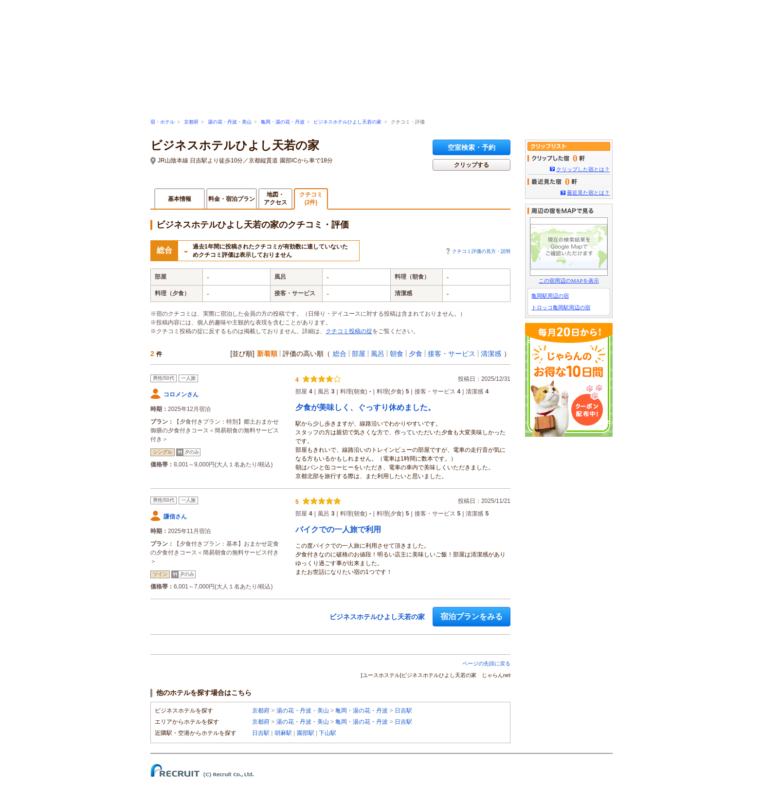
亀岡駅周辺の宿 (550, 296)
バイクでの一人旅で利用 (338, 529)
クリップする (471, 164)
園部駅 (305, 733)
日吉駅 (403, 710)
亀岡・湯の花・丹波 (283, 122)
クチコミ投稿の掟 (349, 331)
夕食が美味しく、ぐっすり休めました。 (365, 407)
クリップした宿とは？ (583, 169)
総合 (339, 353)
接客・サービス (451, 353)
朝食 (396, 353)
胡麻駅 (283, 733)
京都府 (191, 122)
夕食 (415, 353)
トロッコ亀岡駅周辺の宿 (560, 307)
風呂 (377, 353)
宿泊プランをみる (471, 616)
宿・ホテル (162, 122)
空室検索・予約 (471, 147)
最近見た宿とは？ (588, 193)
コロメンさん (181, 394)
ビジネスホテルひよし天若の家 (347, 122)
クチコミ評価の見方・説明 (481, 251)
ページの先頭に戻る (486, 663)
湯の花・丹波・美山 (230, 122)
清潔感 (491, 353)
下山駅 (327, 733)
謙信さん (175, 516)
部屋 (358, 353)
